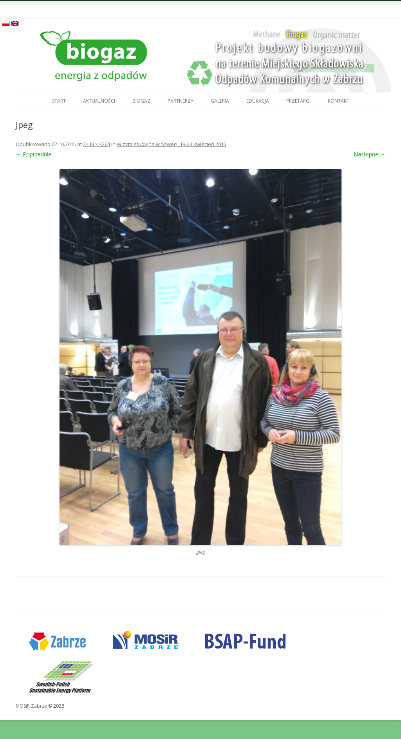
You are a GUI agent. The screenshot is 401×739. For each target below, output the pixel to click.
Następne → (369, 154)
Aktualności (99, 101)
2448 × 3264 (96, 144)
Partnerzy (180, 101)
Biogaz (141, 101)
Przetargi (298, 101)
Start (59, 101)
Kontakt (338, 101)
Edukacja (257, 101)
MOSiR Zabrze (31, 706)
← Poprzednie (33, 154)
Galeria (220, 101)
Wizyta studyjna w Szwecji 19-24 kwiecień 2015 (171, 144)
